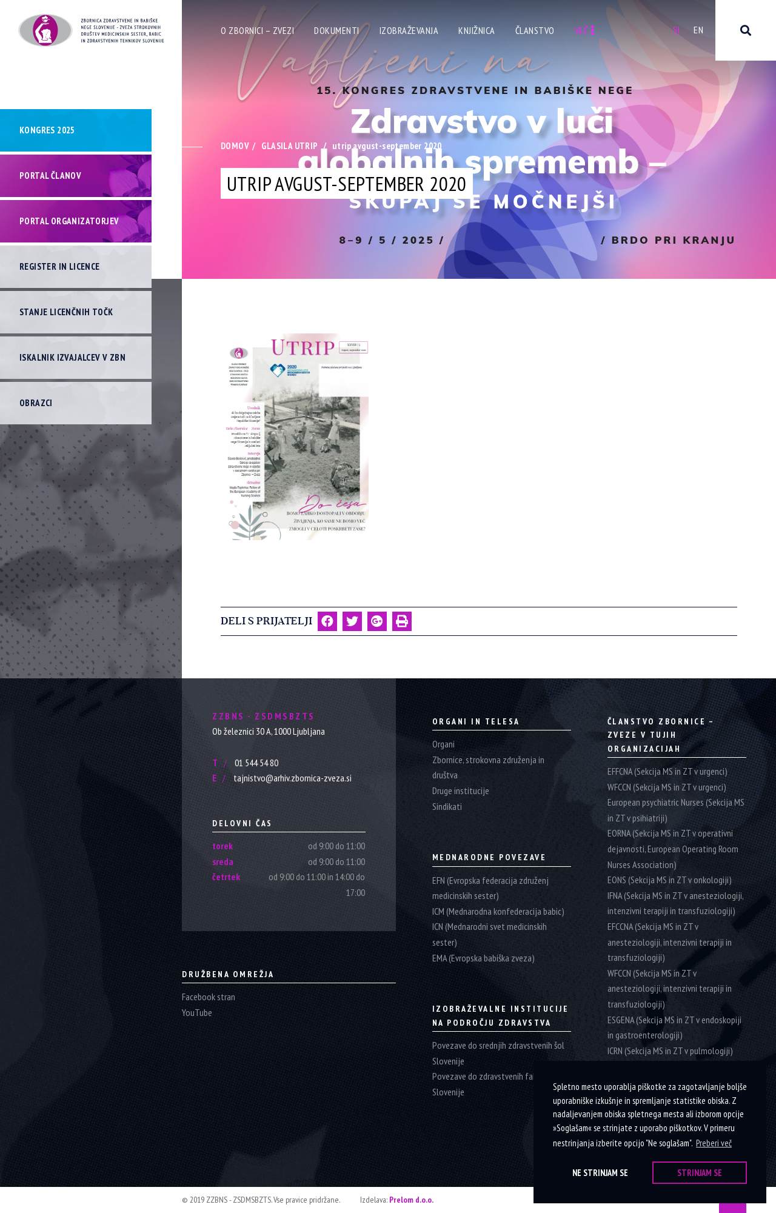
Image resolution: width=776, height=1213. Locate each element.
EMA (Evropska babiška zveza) (483, 958)
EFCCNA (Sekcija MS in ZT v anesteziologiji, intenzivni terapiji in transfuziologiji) (669, 941)
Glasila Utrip (289, 146)
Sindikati (447, 806)
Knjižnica (476, 30)
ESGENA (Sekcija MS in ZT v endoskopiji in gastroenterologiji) (674, 1027)
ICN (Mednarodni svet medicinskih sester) (489, 934)
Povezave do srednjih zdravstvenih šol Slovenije (498, 1053)
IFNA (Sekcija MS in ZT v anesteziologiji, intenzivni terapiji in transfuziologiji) (675, 903)
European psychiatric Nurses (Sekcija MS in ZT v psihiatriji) (675, 810)
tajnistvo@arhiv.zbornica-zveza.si (282, 778)
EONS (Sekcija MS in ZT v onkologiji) (669, 880)
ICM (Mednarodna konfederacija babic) (498, 911)
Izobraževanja (409, 30)
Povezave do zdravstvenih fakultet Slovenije (493, 1084)
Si (676, 30)
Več (585, 30)
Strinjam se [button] (699, 1172)
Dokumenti (337, 30)
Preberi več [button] (714, 1143)
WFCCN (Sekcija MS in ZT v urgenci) (666, 787)
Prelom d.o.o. (411, 1199)
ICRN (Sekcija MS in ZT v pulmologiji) (670, 1050)
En (698, 30)
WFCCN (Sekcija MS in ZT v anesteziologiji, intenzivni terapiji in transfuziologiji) (669, 988)
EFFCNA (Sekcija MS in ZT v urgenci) (667, 771)
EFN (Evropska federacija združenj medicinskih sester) (490, 888)
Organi (443, 744)
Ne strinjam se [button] (600, 1172)
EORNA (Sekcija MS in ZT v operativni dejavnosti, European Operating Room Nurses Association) (672, 848)
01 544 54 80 (245, 763)
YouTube (197, 1012)
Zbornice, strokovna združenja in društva (488, 767)
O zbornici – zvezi (257, 30)
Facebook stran (208, 997)
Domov (235, 146)
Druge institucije (460, 790)
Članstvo (535, 30)
